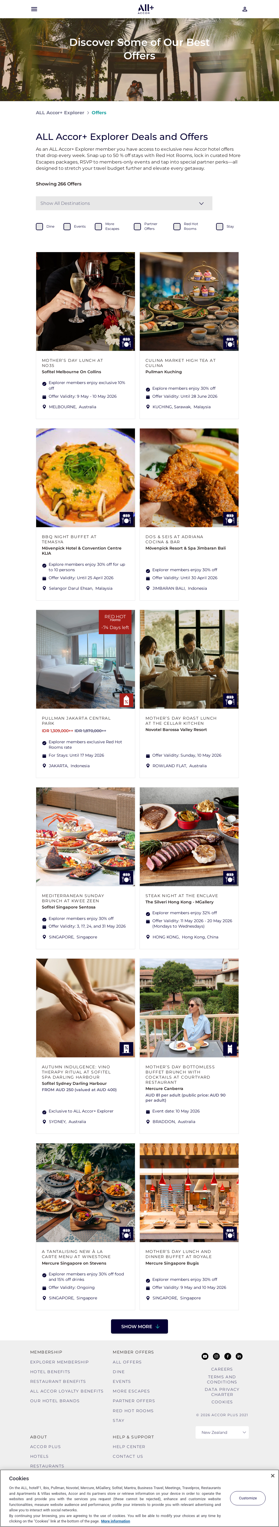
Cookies (222, 1401)
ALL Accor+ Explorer (60, 112)
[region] (139, 1498)
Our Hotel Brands (55, 1400)
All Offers (127, 1362)
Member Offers (133, 1352)
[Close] (272, 1475)
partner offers (150, 226)
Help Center (129, 1446)
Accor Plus (45, 1446)
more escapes (112, 226)
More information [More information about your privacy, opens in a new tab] (115, 1521)
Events (122, 1381)
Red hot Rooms (133, 1410)
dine (50, 226)
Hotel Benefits (50, 1371)
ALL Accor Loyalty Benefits (67, 1391)
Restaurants (47, 1466)
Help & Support (133, 1437)
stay (230, 226)
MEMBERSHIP (46, 1352)
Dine (119, 1371)
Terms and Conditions (222, 1379)
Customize (248, 1498)
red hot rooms (191, 226)
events (80, 226)
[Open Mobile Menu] (34, 9)
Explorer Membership (59, 1362)
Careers (222, 1369)
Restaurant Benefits (58, 1381)
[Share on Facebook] (237, 112)
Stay (118, 1420)
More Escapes (131, 1391)
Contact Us (128, 1456)
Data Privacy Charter (222, 1392)
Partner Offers (134, 1400)
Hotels (39, 1456)
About (38, 1437)
